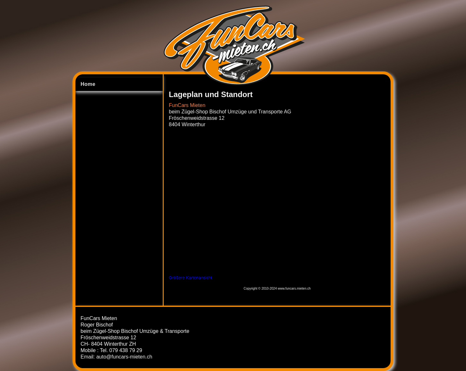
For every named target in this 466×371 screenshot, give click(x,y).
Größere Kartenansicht (190, 277)
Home (88, 84)
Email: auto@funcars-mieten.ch (116, 356)
